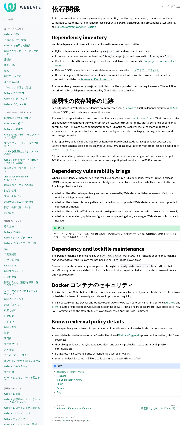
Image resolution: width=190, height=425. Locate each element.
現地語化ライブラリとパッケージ (21, 170)
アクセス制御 (11, 260)
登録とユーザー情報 (15, 40)
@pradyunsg (78, 420)
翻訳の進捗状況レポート (17, 207)
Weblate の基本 (12, 34)
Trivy (54, 307)
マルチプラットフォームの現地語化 (21, 144)
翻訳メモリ (10, 327)
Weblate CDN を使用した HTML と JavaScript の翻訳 (21, 161)
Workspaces (10, 265)
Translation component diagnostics (16, 178)
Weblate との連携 (13, 129)
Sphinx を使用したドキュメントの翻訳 (21, 153)
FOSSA (174, 108)
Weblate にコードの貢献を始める (22, 407)
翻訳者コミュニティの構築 (18, 185)
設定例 (8, 338)
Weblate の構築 (12, 232)
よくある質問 (11, 82)
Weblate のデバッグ (14, 419)
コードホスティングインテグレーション (21, 292)
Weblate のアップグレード (18, 237)
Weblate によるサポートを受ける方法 (22, 379)
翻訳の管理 (10, 190)
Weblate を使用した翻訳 (17, 45)
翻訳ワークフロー (14, 76)
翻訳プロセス (11, 304)
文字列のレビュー (14, 196)
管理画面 (9, 372)
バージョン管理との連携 (17, 87)
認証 (6, 249)
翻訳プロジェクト (14, 271)
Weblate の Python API (15, 104)
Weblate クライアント (16, 98)
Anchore (170, 302)
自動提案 (9, 316)
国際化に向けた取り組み (17, 118)
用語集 (8, 59)
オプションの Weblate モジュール (22, 360)
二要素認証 (10, 254)
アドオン (9, 321)
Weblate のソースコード (17, 413)
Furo (87, 420)
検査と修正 (10, 65)
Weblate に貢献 (12, 393)
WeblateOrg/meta (143, 118)
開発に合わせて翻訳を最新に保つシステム (21, 284)
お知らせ (9, 349)
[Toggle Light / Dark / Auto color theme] (173, 6)
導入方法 (9, 226)
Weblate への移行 (13, 123)
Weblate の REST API (14, 93)
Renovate (130, 108)
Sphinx (65, 420)
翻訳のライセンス (14, 299)
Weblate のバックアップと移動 (21, 243)
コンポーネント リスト (16, 355)
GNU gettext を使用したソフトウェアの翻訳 (21, 136)
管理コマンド (11, 344)
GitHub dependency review (69, 379)
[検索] (22, 19)
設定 (6, 332)
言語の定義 (10, 276)
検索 (6, 70)
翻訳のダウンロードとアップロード (21, 52)
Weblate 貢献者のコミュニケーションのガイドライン (22, 401)
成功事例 (9, 213)
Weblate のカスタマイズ (17, 366)
